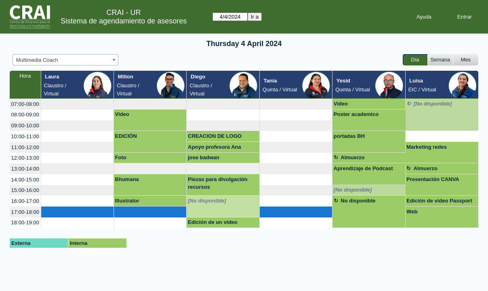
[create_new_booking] (77, 104)
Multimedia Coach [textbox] (37, 60)
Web (411, 212)
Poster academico (356, 114)
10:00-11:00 (25, 136)
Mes (466, 60)
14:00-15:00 (25, 180)
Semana (440, 60)
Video (341, 104)
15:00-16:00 (25, 190)
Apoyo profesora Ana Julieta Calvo (214, 148)
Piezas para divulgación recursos (217, 183)
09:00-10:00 (25, 125)
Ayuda (423, 17)
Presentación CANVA (432, 179)
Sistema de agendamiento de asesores (124, 21)
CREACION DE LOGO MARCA (215, 137)
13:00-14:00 (25, 169)
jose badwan (203, 157)
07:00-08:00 (25, 104)
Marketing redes (426, 147)
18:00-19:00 (25, 222)
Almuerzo (352, 157)
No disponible (358, 201)
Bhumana (127, 179)
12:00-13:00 (25, 158)
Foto (120, 157)
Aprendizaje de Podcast (363, 168)
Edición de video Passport (439, 201)
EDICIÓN (126, 136)
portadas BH (349, 136)
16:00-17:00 (25, 201)
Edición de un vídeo (213, 222)
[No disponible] (433, 104)
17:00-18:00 (25, 212)
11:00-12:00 (25, 147)
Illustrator (127, 201)
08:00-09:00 (25, 115)
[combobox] (65, 59)
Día (415, 60)
